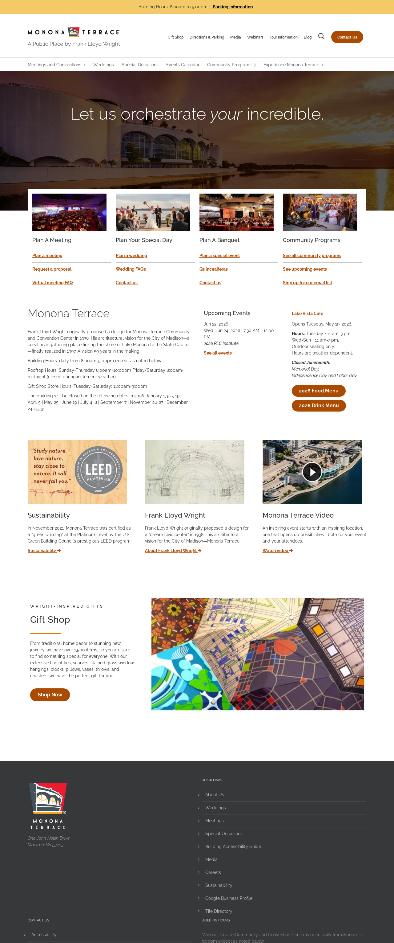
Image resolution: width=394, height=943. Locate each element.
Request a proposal (51, 269)
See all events (218, 353)
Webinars (255, 37)
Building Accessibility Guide (233, 846)
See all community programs (312, 255)
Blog (308, 37)
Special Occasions (224, 833)
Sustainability (44, 550)
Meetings (214, 820)
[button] (321, 37)
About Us (214, 794)
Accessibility (44, 934)
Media (235, 37)
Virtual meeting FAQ (52, 282)
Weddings (215, 807)
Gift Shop (175, 37)
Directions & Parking (207, 37)
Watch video (278, 550)
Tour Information (284, 37)
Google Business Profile (228, 898)
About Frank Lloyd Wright (173, 550)
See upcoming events (305, 269)
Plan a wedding (131, 255)
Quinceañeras (213, 269)
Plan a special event (219, 255)
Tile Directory (218, 911)
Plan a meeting (47, 255)
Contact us (127, 282)
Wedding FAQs (131, 269)
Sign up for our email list (307, 282)
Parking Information (233, 6)
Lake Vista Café (307, 313)
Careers (213, 872)
